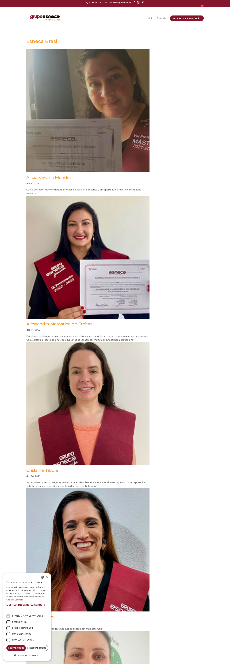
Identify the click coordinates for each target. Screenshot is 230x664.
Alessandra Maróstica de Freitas (59, 323)
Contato (162, 18)
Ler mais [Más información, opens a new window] (19, 599)
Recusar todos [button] (37, 648)
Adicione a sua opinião (186, 18)
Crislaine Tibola (42, 470)
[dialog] (27, 617)
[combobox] (42, 577)
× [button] (47, 577)
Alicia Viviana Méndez (49, 177)
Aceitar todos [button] (16, 648)
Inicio (150, 18)
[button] (27, 607)
